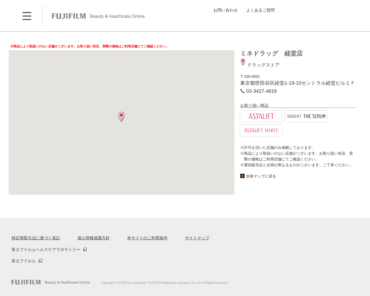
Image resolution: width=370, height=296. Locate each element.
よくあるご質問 (260, 10)
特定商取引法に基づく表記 (36, 238)
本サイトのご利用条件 (147, 238)
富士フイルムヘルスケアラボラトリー (46, 249)
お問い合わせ (225, 10)
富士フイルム (24, 260)
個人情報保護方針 (93, 238)
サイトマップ (197, 238)
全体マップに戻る (261, 176)
